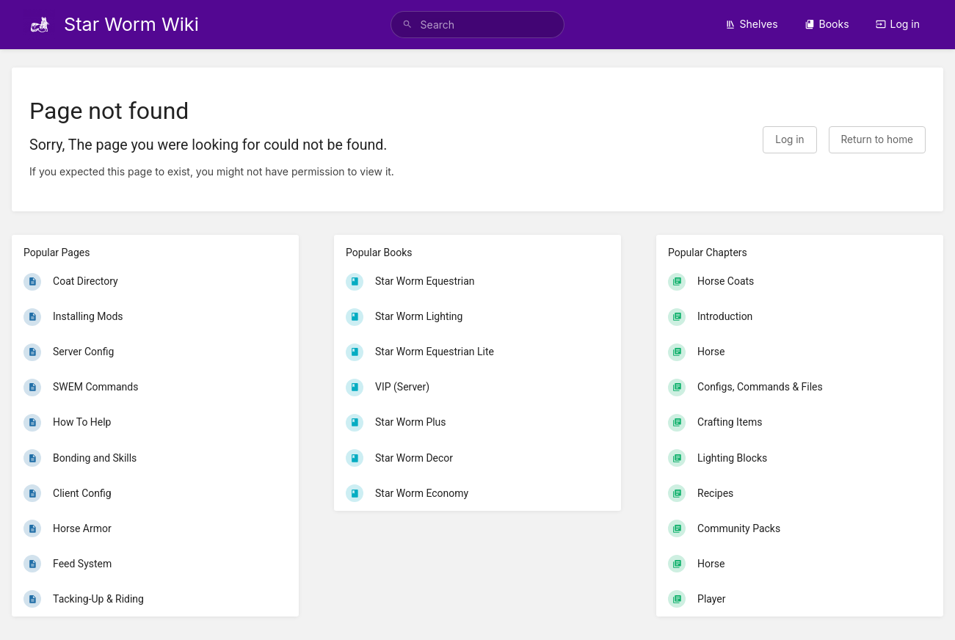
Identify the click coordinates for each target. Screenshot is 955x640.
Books (827, 24)
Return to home (877, 139)
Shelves (751, 24)
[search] (478, 24)
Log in (898, 24)
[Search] (407, 24)
